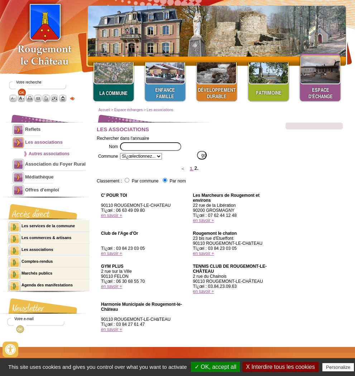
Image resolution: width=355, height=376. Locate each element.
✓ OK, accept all (215, 367)
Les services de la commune (48, 226)
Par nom (177, 181)
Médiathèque (39, 177)
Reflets (32, 129)
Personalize (338, 367)
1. (192, 168)
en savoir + (111, 215)
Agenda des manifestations (47, 285)
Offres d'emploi (42, 189)
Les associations (160, 110)
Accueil (104, 110)
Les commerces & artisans (46, 237)
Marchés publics (36, 273)
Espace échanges (128, 110)
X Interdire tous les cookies (280, 367)
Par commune (145, 181)
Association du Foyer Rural (55, 164)
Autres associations (49, 153)
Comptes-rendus (37, 261)
